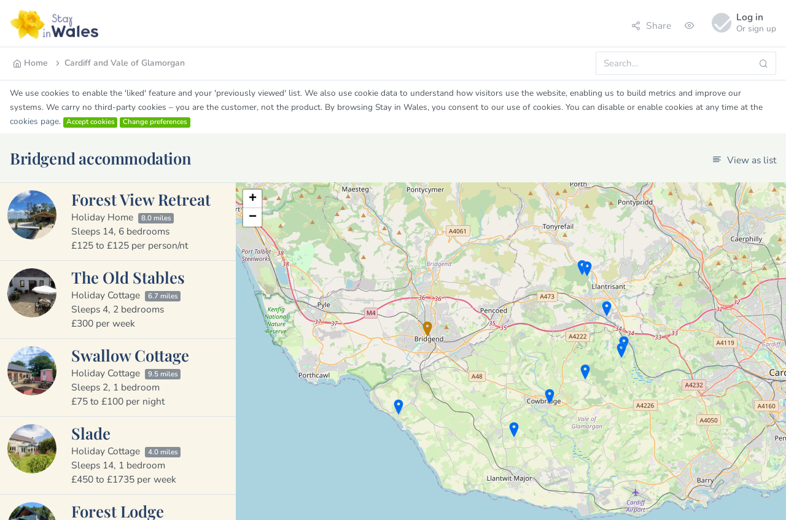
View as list (744, 159)
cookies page (34, 121)
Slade (91, 432)
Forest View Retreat (141, 198)
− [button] (253, 217)
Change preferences (155, 122)
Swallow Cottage (130, 354)
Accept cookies (90, 122)
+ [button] (253, 199)
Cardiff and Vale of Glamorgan (119, 63)
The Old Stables (128, 276)
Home (30, 63)
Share (651, 25)
